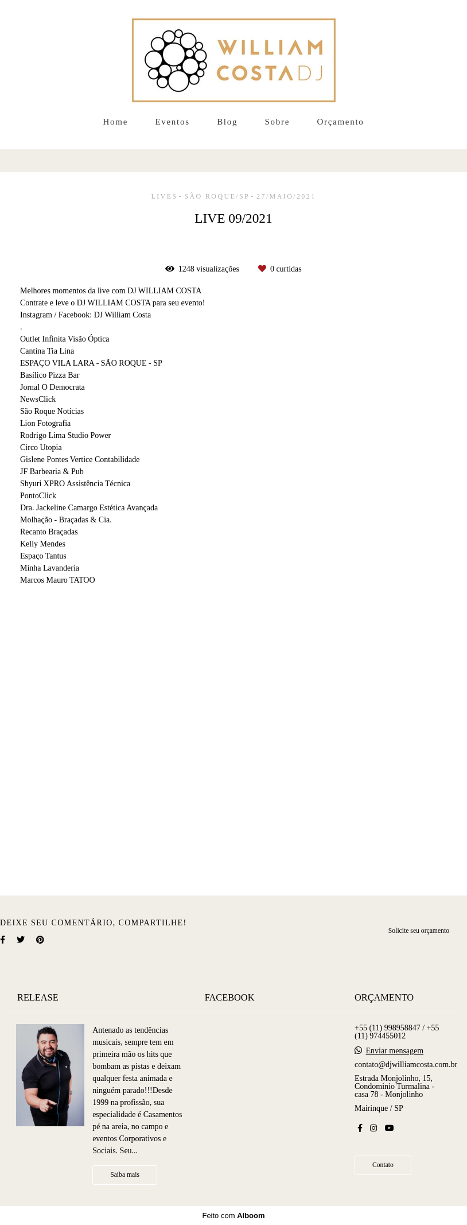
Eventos (172, 121)
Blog (227, 121)
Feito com (233, 1215)
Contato (383, 1165)
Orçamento (340, 121)
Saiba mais (124, 1175)
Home (115, 121)
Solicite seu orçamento (418, 931)
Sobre (277, 121)
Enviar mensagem (394, 1051)
